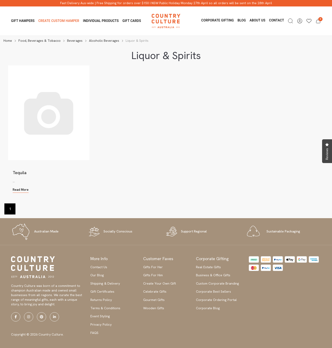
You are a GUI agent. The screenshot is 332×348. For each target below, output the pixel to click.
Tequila (20, 172)
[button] (290, 21)
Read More (21, 189)
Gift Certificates (102, 291)
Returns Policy (101, 300)
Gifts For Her (153, 267)
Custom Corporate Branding (217, 283)
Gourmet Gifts (154, 300)
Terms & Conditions (105, 308)
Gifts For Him (153, 275)
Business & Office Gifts (213, 275)
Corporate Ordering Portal (216, 300)
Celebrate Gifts (154, 291)
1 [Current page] (10, 208)
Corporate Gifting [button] (217, 20)
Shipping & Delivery (105, 283)
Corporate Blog (208, 308)
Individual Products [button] (101, 21)
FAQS (94, 333)
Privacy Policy (101, 324)
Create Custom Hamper (58, 21)
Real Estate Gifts (208, 267)
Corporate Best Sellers (213, 291)
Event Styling (100, 316)
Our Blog (97, 275)
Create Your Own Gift (159, 283)
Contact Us (98, 267)
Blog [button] (241, 20)
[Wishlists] (309, 21)
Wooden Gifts (153, 308)
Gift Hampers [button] (23, 21)
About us (257, 20)
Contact (276, 20)
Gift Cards (131, 21)
